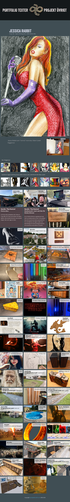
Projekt (50, 10)
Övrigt (62, 10)
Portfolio (10, 10)
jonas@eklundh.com (35, 497)
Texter (23, 10)
